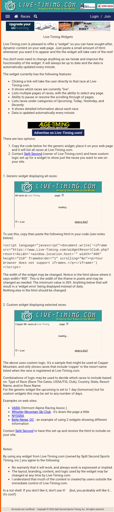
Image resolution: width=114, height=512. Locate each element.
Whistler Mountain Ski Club (31, 412)
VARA (16, 408)
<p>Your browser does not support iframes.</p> (58, 204)
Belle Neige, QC (23, 420)
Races (25, 16)
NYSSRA (18, 416)
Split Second (33, 154)
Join (107, 16)
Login (94, 16)
